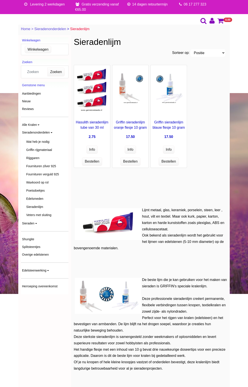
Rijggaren (32, 158)
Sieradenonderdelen (50, 29)
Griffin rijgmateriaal (39, 150)
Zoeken (56, 72)
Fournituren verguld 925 (42, 174)
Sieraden (28, 223)
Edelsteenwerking (34, 270)
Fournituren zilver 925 (41, 166)
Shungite (28, 239)
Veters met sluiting (38, 215)
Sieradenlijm (34, 207)
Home (26, 29)
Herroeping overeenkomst (39, 286)
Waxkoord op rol (37, 182)
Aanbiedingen (31, 93)
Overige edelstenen (35, 254)
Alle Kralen (29, 125)
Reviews (28, 109)
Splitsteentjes (31, 247)
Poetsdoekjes (35, 190)
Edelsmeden (34, 198)
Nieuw (26, 101)
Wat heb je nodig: (38, 141)
